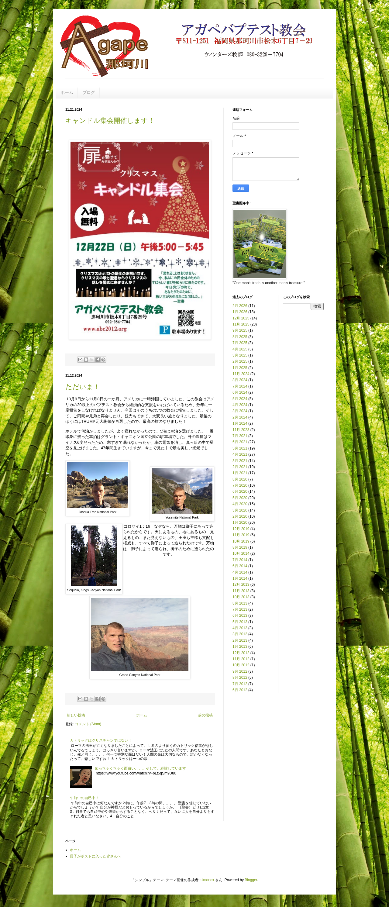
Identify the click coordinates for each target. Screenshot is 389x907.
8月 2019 (239, 547)
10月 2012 (240, 665)
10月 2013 (240, 597)
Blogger (251, 880)
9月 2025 (239, 330)
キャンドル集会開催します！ (110, 120)
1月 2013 (239, 646)
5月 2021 (239, 448)
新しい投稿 (76, 715)
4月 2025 (239, 349)
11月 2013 (240, 591)
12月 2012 (240, 653)
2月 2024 (239, 417)
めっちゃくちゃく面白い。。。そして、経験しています (140, 768)
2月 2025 (239, 361)
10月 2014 (240, 553)
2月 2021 (239, 467)
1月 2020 (239, 522)
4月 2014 (239, 572)
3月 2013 (239, 634)
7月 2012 (239, 684)
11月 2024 (240, 374)
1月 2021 (239, 473)
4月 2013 (239, 628)
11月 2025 (240, 324)
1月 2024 (239, 423)
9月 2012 (239, 671)
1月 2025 (239, 368)
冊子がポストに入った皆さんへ (95, 856)
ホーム (66, 92)
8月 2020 (239, 479)
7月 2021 (239, 436)
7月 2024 (239, 386)
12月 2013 (240, 584)
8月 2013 (239, 603)
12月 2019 (240, 529)
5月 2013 (239, 622)
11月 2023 (240, 430)
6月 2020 (239, 491)
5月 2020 (239, 498)
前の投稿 (205, 715)
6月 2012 (239, 690)
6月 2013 (239, 615)
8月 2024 (239, 380)
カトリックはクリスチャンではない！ (101, 740)
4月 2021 (239, 454)
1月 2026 (239, 312)
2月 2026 (239, 306)
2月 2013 (239, 640)
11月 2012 (240, 659)
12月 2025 (240, 318)
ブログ (88, 92)
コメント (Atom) (88, 724)
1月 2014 (239, 578)
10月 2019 (240, 541)
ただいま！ (82, 387)
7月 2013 (239, 609)
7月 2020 (239, 485)
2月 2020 (239, 516)
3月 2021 (239, 461)
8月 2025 (239, 337)
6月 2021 (239, 442)
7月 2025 (239, 343)
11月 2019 (240, 535)
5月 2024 (239, 399)
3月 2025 (239, 355)
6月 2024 (239, 392)
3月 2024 (239, 411)
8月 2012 (239, 677)
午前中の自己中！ (84, 798)
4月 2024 (239, 405)
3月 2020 (239, 510)
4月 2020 (239, 504)
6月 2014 (239, 566)
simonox (207, 880)
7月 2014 (239, 560)
